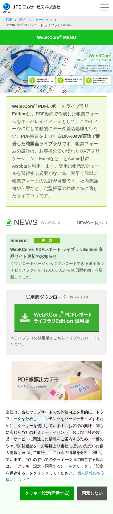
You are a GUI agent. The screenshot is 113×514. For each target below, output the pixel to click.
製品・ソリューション (35, 19)
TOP (9, 19)
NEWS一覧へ (90, 222)
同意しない (92, 493)
